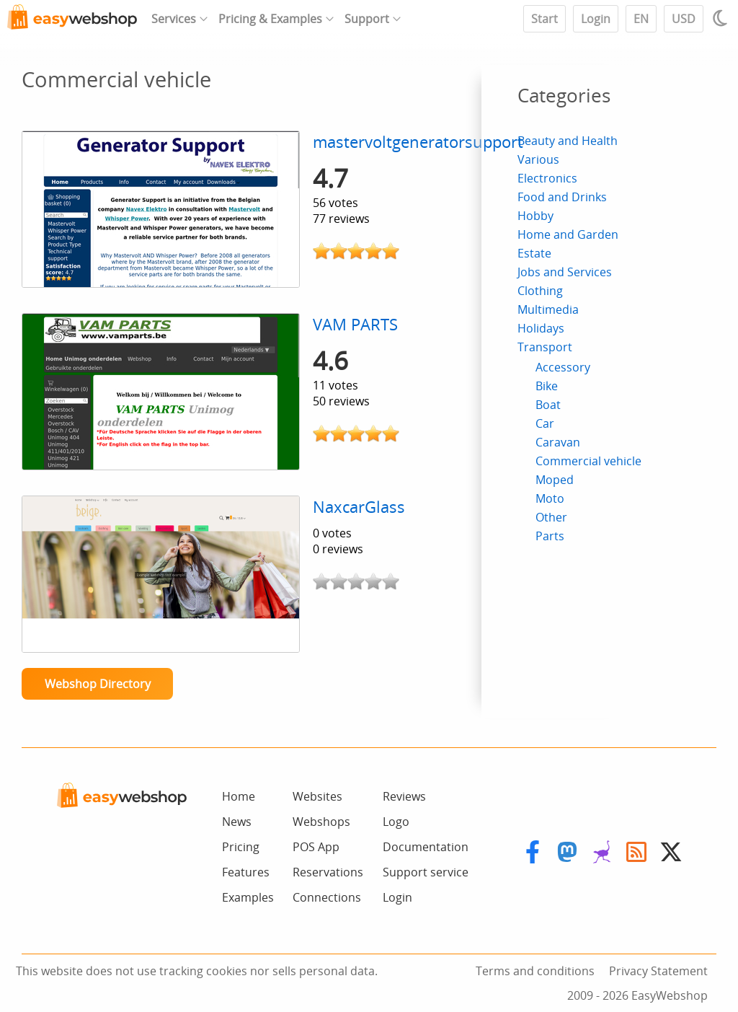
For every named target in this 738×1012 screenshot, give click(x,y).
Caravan (557, 442)
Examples (248, 897)
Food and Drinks (562, 197)
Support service (425, 872)
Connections (327, 897)
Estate (534, 253)
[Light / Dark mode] (722, 18)
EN (641, 19)
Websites (317, 796)
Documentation (425, 847)
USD (683, 19)
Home (238, 796)
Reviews (404, 796)
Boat (548, 405)
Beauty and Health (567, 141)
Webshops (321, 822)
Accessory (562, 367)
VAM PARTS (355, 324)
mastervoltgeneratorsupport (418, 142)
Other (551, 517)
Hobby (535, 216)
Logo (396, 822)
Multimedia (548, 309)
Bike (546, 386)
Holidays (540, 328)
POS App (316, 847)
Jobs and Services (564, 272)
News (237, 822)
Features (246, 872)
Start (544, 19)
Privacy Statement (658, 971)
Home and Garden (567, 234)
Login (595, 19)
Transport (544, 347)
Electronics (547, 178)
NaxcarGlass (359, 507)
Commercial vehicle (588, 461)
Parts (549, 536)
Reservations (328, 872)
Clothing (540, 291)
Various (538, 159)
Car (544, 423)
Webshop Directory (98, 684)
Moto (549, 498)
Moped (554, 480)
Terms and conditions (535, 971)
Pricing (240, 847)
